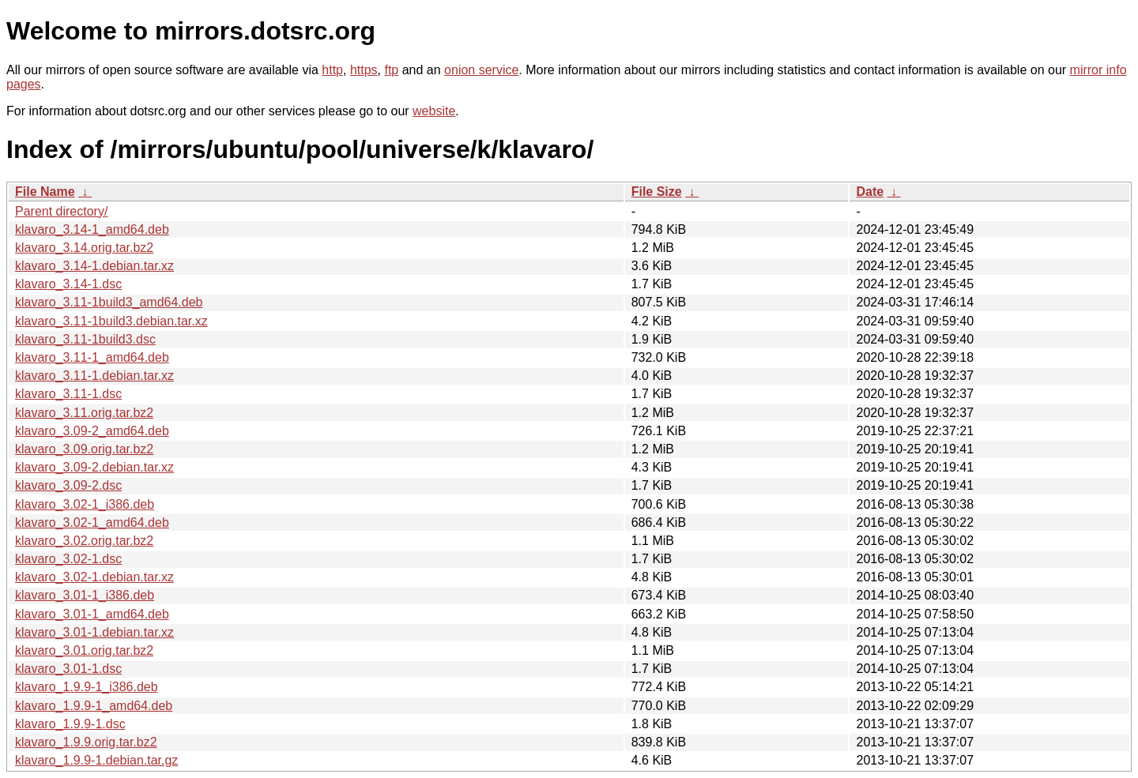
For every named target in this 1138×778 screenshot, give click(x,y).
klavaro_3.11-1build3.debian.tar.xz (111, 321)
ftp (391, 70)
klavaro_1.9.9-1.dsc (70, 724)
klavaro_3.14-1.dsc (68, 284)
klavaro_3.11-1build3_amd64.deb (109, 302)
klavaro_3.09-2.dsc (68, 485)
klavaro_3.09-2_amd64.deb (92, 431)
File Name (45, 191)
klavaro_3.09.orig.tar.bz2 (84, 449)
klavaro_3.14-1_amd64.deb (92, 229)
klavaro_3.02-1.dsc (68, 559)
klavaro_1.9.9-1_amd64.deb (93, 705)
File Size (656, 191)
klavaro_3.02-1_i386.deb (84, 504)
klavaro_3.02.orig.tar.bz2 (84, 540)
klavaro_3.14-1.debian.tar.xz (94, 265)
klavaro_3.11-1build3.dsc (85, 339)
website (434, 111)
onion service (481, 70)
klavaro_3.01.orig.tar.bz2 (84, 650)
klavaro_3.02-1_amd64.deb (92, 522)
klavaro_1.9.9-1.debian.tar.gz (96, 760)
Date (870, 191)
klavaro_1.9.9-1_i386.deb (86, 686)
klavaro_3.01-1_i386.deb (84, 595)
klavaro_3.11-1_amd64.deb (92, 357)
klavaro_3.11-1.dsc (68, 393)
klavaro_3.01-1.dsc (68, 668)
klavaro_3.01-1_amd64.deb (92, 614)
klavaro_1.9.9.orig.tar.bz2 (86, 742)
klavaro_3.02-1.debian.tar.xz (94, 577)
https (364, 70)
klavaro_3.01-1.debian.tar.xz (94, 632)
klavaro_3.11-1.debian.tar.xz (94, 375)
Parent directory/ (61, 211)
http (332, 70)
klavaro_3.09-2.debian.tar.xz (94, 467)
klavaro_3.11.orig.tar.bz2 (84, 412)
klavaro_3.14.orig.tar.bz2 (84, 247)
